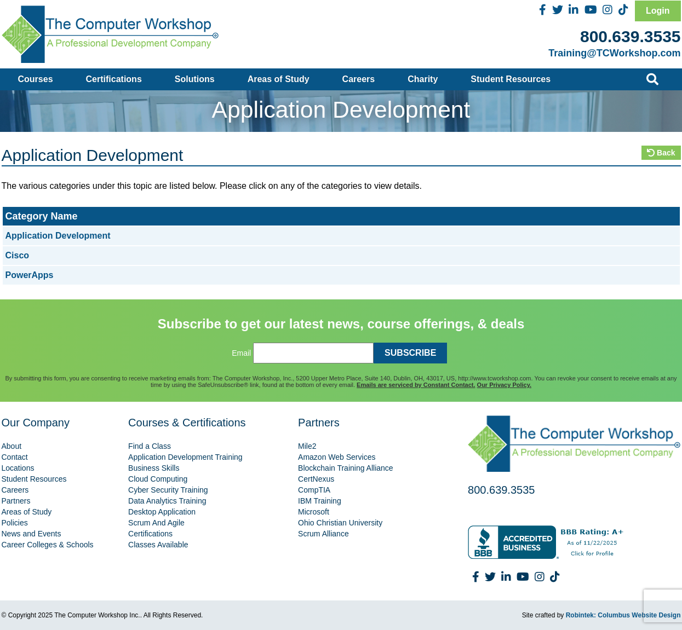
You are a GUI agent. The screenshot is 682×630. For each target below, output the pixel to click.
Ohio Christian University (340, 522)
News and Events (31, 533)
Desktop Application (162, 511)
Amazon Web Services (336, 457)
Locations (18, 468)
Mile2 (307, 446)
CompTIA (314, 489)
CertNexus (316, 479)
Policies (15, 522)
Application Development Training (185, 457)
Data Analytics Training (167, 500)
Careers (358, 79)
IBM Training (319, 500)
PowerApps (29, 275)
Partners (16, 500)
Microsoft (313, 511)
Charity (423, 79)
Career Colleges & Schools (48, 544)
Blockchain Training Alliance (345, 468)
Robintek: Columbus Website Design (623, 615)
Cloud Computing (157, 479)
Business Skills (153, 468)
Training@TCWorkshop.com (614, 53)
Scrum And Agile (156, 522)
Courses (35, 79)
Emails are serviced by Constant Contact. (416, 385)
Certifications (114, 79)
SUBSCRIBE (410, 352)
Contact (15, 457)
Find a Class (149, 446)
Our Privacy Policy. (504, 385)
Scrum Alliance (323, 533)
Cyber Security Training (168, 489)
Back (661, 152)
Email (241, 353)
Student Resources (511, 79)
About (12, 446)
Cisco (17, 255)
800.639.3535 (630, 36)
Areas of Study (279, 79)
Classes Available (158, 544)
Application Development (58, 235)
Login (658, 10)
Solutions (195, 79)
